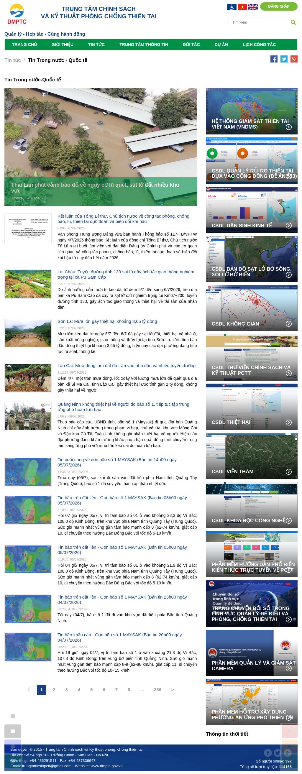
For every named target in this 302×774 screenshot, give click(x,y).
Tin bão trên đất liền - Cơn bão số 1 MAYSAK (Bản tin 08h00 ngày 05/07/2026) (122, 500)
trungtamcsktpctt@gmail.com (47, 766)
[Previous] (29, 690)
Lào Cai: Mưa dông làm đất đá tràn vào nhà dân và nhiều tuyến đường (127, 365)
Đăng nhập (278, 6)
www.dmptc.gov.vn (106, 766)
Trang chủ (24, 44)
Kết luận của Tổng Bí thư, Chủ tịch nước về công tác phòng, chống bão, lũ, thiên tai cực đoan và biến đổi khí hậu (123, 218)
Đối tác (191, 44)
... (142, 689)
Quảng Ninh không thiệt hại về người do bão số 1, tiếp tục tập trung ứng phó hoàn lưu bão (123, 407)
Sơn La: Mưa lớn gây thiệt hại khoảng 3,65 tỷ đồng (107, 321)
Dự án (221, 44)
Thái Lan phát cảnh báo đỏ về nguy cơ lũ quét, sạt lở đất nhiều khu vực (95, 188)
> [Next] (172, 689)
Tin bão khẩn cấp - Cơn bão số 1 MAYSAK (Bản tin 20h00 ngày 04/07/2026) (120, 637)
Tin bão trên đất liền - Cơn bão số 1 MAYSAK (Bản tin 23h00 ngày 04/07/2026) (122, 599)
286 (157, 689)
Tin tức (96, 44)
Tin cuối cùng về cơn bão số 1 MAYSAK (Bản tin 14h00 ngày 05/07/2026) (117, 462)
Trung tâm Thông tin (143, 44)
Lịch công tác (259, 44)
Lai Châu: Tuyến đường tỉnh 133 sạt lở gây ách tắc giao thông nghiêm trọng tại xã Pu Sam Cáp (126, 274)
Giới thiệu (62, 44)
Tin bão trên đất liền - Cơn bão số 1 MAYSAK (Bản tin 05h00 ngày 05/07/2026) (122, 550)
